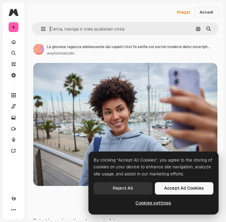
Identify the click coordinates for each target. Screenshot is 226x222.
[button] (40, 29)
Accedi (206, 12)
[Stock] (13, 64)
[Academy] (13, 199)
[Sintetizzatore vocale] (13, 140)
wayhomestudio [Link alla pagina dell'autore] (61, 53)
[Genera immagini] (13, 117)
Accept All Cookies (184, 188)
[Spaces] (13, 106)
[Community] (13, 75)
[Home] (13, 42)
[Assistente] (13, 151)
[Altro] (13, 210)
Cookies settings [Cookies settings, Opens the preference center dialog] (153, 203)
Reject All (123, 188)
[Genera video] (13, 129)
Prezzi (183, 12)
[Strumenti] (13, 95)
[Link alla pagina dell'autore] (38, 49)
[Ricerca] (13, 53)
